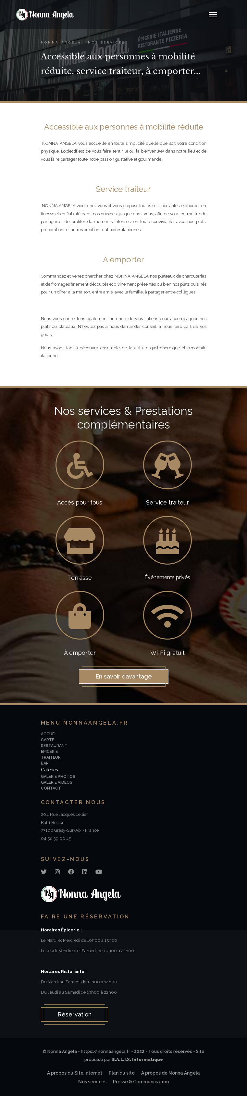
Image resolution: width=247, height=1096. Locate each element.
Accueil (49, 734)
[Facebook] (71, 871)
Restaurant (54, 745)
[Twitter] (44, 871)
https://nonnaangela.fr (105, 1051)
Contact (51, 788)
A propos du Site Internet (74, 1073)
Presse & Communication (141, 1081)
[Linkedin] (84, 871)
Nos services (92, 1081)
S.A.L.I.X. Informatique (137, 1059)
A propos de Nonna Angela (170, 1073)
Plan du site (122, 1073)
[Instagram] (57, 871)
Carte (47, 740)
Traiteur (51, 757)
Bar (45, 763)
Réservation (74, 1014)
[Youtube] (98, 871)
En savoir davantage (123, 676)
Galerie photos (58, 776)
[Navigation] (213, 14)
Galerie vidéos (56, 782)
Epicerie (49, 751)
